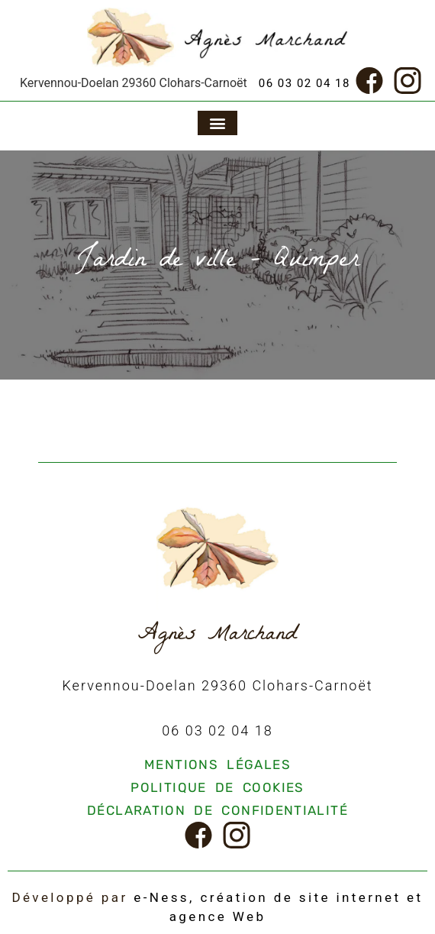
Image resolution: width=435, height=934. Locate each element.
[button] (217, 123)
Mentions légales (217, 764)
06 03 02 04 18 (304, 83)
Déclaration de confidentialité (217, 810)
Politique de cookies (217, 787)
